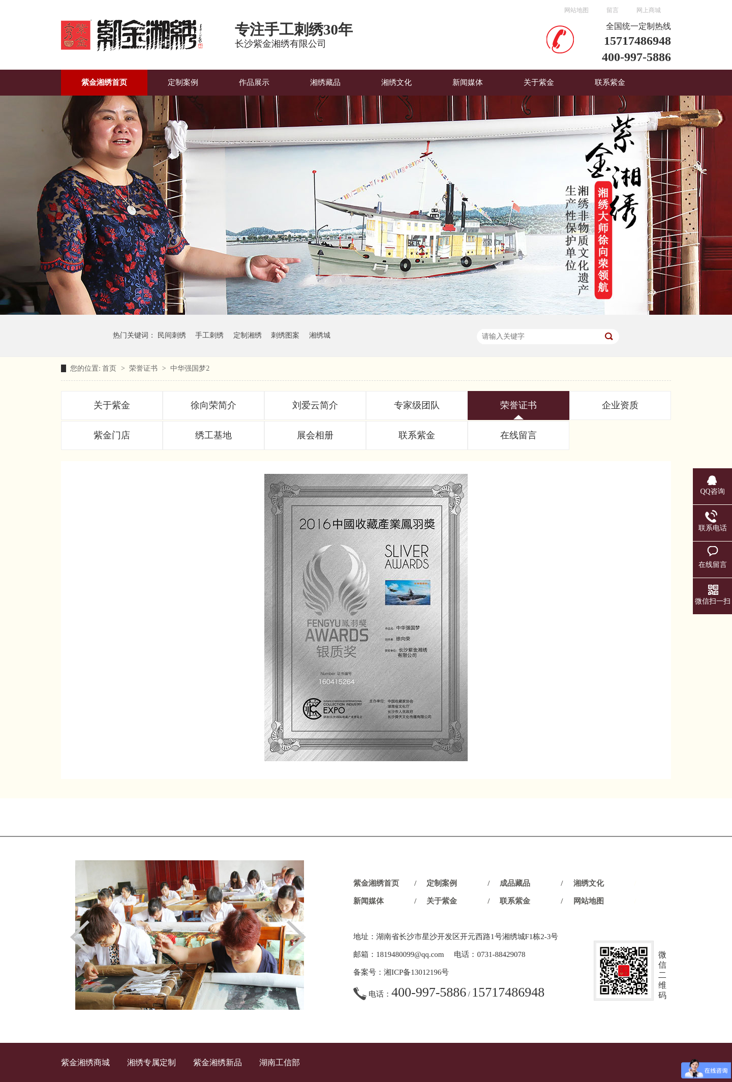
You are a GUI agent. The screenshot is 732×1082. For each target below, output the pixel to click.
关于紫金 (539, 82)
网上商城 (648, 10)
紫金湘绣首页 (104, 82)
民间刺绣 (172, 335)
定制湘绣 (247, 335)
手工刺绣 (209, 335)
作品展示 (254, 82)
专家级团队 (417, 405)
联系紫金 (610, 82)
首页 (110, 368)
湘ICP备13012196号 (416, 972)
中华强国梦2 (189, 368)
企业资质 (620, 405)
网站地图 (576, 10)
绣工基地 (213, 435)
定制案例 (183, 82)
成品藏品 (515, 883)
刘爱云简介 (315, 405)
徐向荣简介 (213, 405)
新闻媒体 (467, 82)
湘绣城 (319, 335)
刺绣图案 (285, 335)
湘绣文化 (396, 82)
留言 (612, 10)
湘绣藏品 (325, 82)
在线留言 (518, 435)
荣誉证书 (144, 368)
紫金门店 (112, 435)
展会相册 (315, 435)
